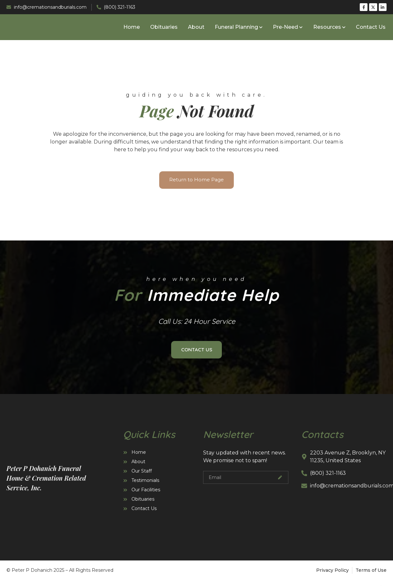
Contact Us (371, 28)
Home (131, 28)
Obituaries (164, 28)
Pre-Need (288, 28)
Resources (329, 28)
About (196, 28)
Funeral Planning (239, 28)
